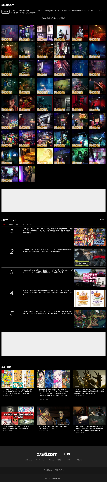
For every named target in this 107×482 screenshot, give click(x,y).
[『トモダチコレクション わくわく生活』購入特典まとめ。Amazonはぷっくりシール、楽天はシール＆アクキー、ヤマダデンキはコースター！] (17, 379)
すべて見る (103, 219)
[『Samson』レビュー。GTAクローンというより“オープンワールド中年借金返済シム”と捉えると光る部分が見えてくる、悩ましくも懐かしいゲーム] (90, 257)
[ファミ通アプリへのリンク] (48, 470)
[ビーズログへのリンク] (60, 470)
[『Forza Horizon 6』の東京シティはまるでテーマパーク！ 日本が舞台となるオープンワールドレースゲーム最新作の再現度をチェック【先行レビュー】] (90, 278)
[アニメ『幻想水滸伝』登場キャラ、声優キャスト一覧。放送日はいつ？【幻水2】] (53, 416)
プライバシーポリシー (40, 460)
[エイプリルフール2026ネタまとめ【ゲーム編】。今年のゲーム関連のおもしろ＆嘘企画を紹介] (17, 416)
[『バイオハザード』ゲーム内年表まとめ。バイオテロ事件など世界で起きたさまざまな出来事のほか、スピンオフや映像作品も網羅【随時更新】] (89, 416)
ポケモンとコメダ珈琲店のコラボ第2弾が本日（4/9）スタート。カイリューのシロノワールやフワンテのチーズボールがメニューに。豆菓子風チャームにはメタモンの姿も (48, 292)
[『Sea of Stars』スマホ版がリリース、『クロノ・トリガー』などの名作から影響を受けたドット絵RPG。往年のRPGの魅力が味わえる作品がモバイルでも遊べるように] (90, 319)
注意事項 (59, 460)
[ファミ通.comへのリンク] (7, 5)
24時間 (11, 224)
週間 (17, 224)
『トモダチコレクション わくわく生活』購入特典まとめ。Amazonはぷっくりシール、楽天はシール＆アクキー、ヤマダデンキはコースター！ (17, 391)
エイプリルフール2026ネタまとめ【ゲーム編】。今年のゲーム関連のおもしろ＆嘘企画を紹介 (17, 427)
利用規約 (51, 460)
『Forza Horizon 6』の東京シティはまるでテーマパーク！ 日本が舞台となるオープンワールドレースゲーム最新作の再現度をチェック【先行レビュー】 (47, 271)
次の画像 (60, 18)
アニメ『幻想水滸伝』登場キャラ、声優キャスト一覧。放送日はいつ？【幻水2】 (53, 427)
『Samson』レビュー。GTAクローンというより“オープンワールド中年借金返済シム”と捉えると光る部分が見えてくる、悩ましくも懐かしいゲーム (47, 250)
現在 (4, 224)
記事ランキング (9, 219)
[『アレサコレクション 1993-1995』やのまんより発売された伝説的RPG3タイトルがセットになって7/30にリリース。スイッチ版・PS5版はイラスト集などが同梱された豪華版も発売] (90, 237)
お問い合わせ (28, 460)
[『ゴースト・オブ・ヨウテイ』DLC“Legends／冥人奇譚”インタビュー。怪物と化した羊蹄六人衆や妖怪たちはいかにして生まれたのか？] (89, 379)
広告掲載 (79, 460)
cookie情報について (69, 460)
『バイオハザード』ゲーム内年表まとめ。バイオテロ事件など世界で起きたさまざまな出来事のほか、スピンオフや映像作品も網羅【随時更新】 (88, 428)
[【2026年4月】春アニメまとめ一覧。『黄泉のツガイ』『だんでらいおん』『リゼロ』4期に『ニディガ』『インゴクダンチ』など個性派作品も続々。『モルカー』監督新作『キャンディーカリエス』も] (53, 379)
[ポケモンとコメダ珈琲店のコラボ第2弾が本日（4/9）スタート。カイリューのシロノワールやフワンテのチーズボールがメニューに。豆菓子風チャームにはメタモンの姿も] (90, 298)
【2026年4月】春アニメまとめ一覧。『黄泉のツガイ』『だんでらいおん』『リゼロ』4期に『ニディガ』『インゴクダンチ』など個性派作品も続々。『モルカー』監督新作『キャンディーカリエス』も (53, 393)
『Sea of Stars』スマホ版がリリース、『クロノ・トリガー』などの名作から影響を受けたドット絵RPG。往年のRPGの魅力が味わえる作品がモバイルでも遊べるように (48, 312)
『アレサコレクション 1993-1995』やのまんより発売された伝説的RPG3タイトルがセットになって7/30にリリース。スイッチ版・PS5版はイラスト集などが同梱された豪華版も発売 (47, 231)
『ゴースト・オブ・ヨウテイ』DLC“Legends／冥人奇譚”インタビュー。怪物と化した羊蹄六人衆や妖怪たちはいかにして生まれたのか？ (89, 391)
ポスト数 (29, 224)
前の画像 (46, 18)
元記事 (5, 12)
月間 (22, 224)
